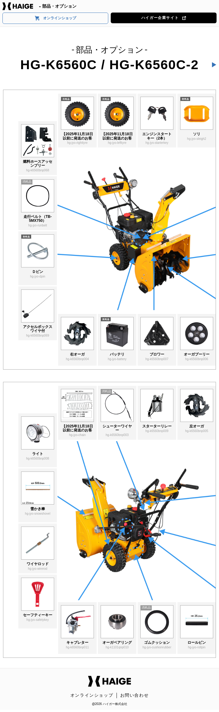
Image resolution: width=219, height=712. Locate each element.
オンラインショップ (55, 18)
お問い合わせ (134, 695)
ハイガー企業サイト (163, 18)
